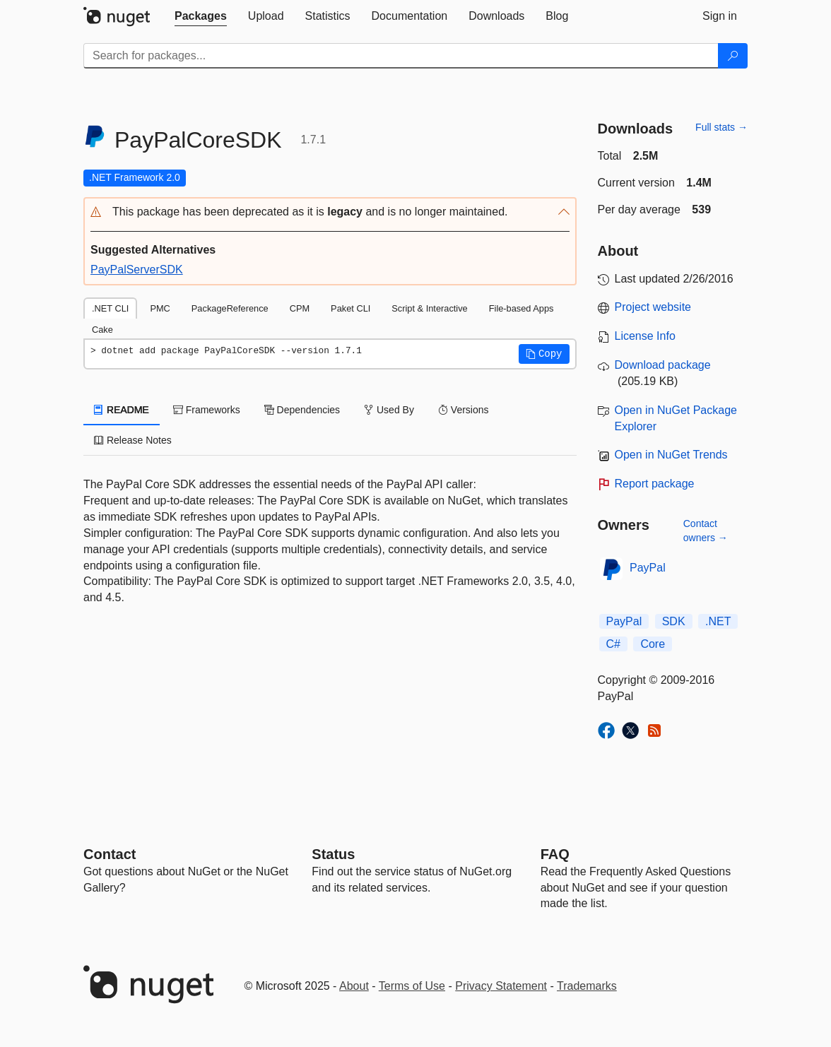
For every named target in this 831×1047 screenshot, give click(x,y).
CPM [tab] (300, 308)
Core (652, 644)
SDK (673, 621)
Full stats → (721, 127)
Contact (109, 854)
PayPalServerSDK (136, 270)
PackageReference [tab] (230, 308)
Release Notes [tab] (133, 440)
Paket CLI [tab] (350, 308)
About (354, 986)
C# (613, 644)
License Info (645, 336)
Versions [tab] (463, 410)
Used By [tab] (389, 410)
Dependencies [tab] (302, 410)
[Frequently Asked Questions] (555, 854)
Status (333, 854)
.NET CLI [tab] (110, 308)
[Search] (733, 56)
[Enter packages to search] (401, 56)
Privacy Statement (501, 986)
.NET (718, 621)
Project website (653, 307)
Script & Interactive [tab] (429, 308)
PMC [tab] (160, 308)
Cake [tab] (102, 329)
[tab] (200, 16)
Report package (655, 484)
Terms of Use (412, 986)
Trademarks (587, 986)
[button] (330, 212)
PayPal (648, 568)
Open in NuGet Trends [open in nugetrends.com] (671, 455)
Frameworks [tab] (206, 410)
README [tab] (121, 410)
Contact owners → (705, 530)
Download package (663, 365)
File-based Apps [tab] (521, 308)
